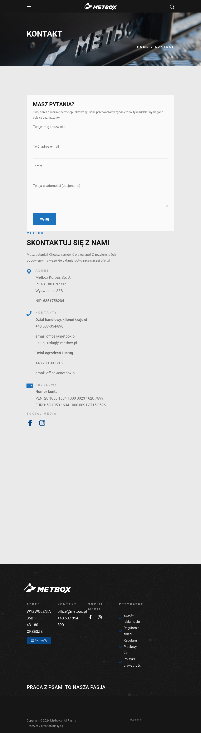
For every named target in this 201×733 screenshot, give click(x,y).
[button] (171, 6)
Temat (100, 171)
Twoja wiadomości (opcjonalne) (100, 195)
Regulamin (136, 719)
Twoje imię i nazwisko (100, 132)
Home (143, 46)
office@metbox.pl (72, 611)
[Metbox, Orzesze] (100, 503)
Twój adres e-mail (100, 151)
